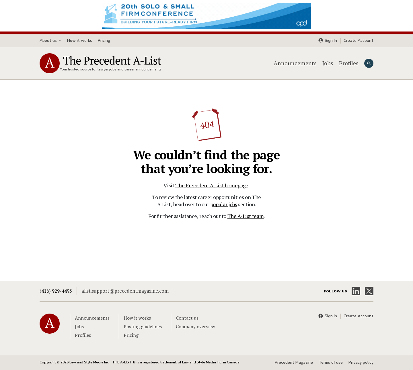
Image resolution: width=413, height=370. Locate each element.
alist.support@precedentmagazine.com (125, 291)
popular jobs (223, 204)
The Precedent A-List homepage (211, 185)
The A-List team (245, 215)
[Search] (368, 63)
